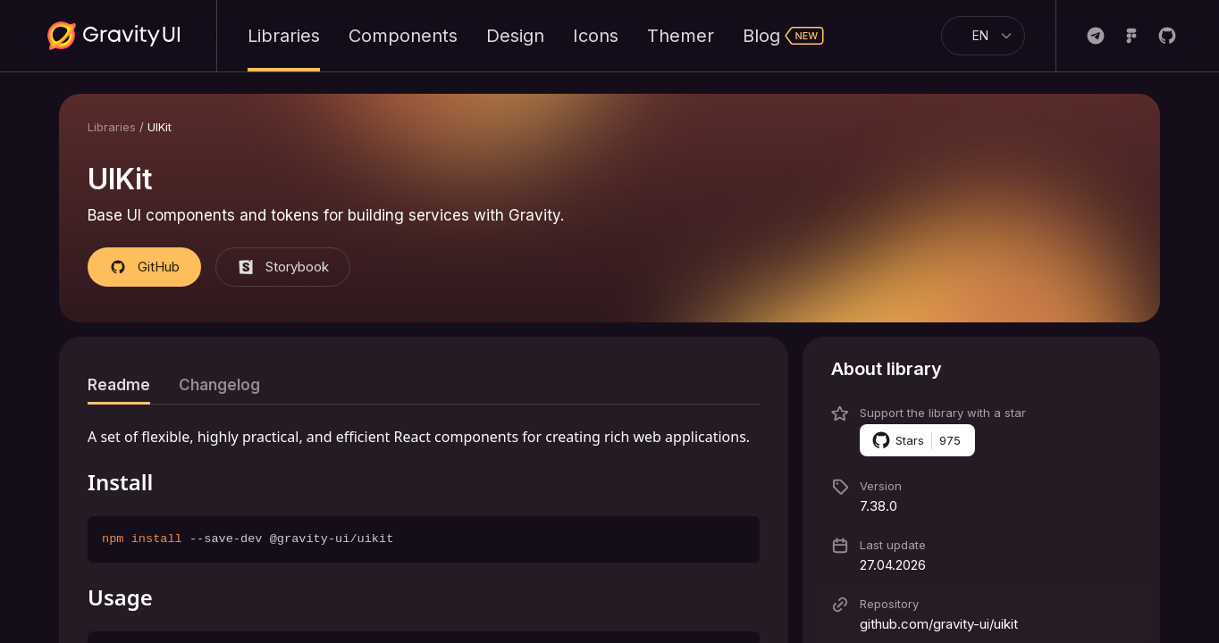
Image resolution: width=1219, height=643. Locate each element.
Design (515, 35)
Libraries (284, 35)
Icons (595, 35)
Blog (784, 35)
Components (403, 35)
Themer (680, 35)
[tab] (119, 385)
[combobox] (976, 36)
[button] (981, 369)
